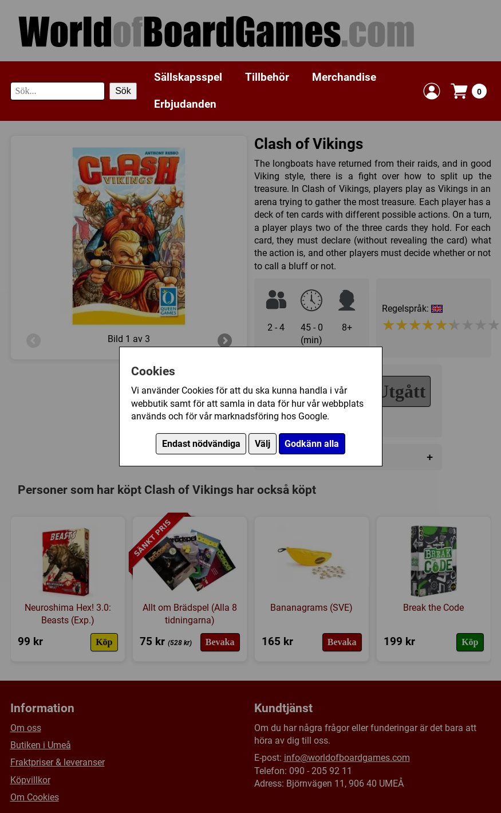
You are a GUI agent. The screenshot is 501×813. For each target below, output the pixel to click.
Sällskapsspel (188, 77)
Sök (123, 91)
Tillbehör (267, 77)
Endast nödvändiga (201, 443)
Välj (262, 443)
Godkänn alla (312, 443)
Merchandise (344, 77)
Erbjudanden (185, 104)
